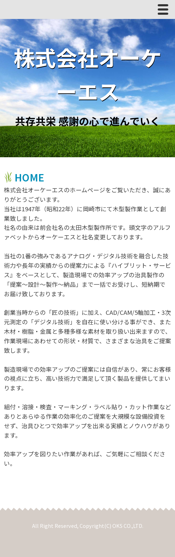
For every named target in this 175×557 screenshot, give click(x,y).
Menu (164, 11)
